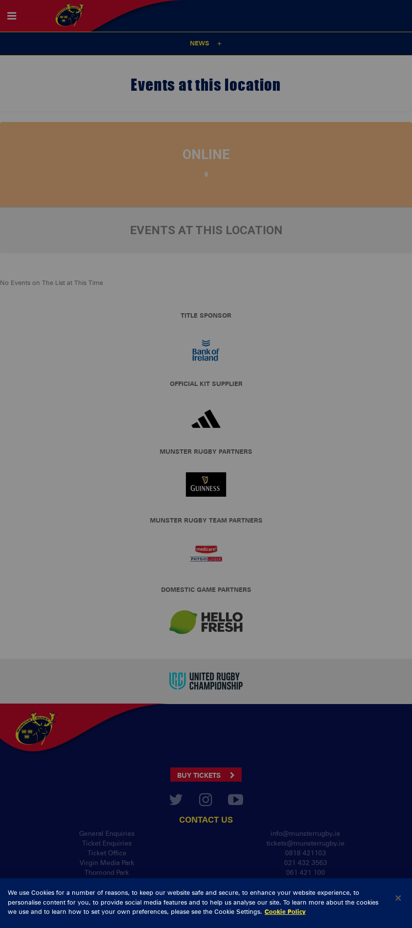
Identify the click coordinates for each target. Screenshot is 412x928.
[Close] (398, 917)
